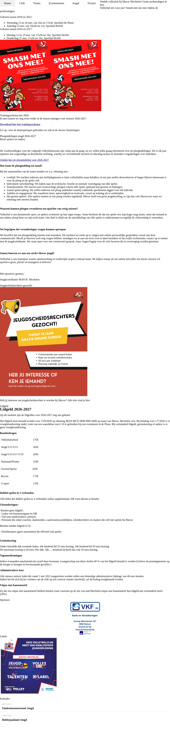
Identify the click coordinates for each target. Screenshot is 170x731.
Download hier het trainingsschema (20, 124)
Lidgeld (4, 406)
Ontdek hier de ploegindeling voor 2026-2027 (24, 160)
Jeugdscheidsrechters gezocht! (16, 285)
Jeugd (75, 3)
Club (22, 3)
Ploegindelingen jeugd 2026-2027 (18, 136)
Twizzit (91, 3)
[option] (85, 618)
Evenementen (56, 3)
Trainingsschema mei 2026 (14, 115)
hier (88, 400)
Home (7, 3)
